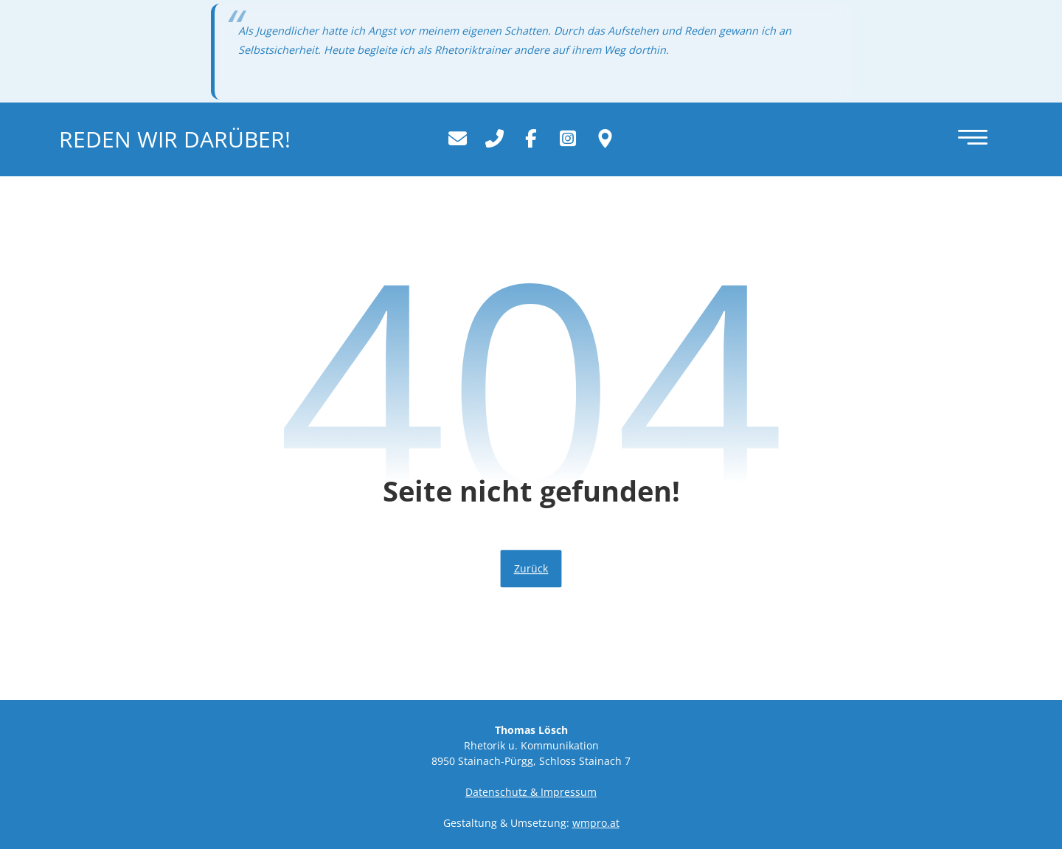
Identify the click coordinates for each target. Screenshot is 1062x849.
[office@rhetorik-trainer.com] (457, 137)
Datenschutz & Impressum (531, 792)
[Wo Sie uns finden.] (604, 137)
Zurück (531, 568)
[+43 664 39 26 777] (494, 137)
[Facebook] (531, 137)
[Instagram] (567, 137)
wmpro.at (596, 823)
